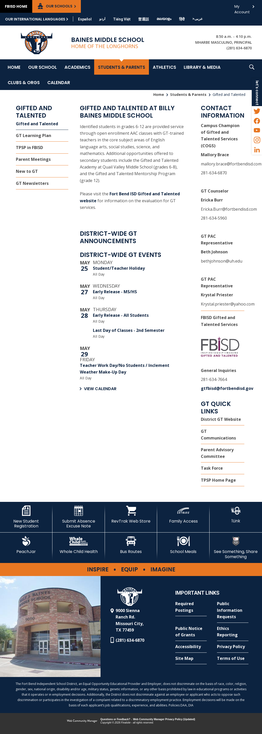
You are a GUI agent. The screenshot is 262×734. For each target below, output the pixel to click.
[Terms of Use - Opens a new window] (233, 658)
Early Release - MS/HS (115, 292)
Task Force (212, 468)
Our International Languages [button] (35, 19)
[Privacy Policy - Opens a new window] (233, 647)
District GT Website (221, 419)
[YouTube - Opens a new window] (257, 130)
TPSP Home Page (218, 480)
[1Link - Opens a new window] (235, 514)
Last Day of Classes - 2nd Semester (129, 330)
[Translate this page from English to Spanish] (84, 19)
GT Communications (218, 434)
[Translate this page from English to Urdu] (102, 18)
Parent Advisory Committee (217, 453)
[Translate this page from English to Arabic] (197, 18)
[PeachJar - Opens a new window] (26, 545)
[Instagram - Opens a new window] (257, 140)
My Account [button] (242, 8)
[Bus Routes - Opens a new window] (131, 545)
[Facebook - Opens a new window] (257, 120)
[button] (251, 74)
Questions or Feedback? (115, 719)
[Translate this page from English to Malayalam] (164, 18)
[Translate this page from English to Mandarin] (143, 19)
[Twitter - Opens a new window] (257, 111)
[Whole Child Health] (78, 545)
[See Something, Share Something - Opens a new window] (235, 547)
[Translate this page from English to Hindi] (182, 19)
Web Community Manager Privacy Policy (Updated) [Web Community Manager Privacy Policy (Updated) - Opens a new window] (164, 719)
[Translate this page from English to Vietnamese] (122, 19)
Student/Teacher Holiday (119, 268)
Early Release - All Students (121, 315)
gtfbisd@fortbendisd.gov (227, 388)
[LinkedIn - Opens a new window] (257, 149)
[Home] (14, 67)
